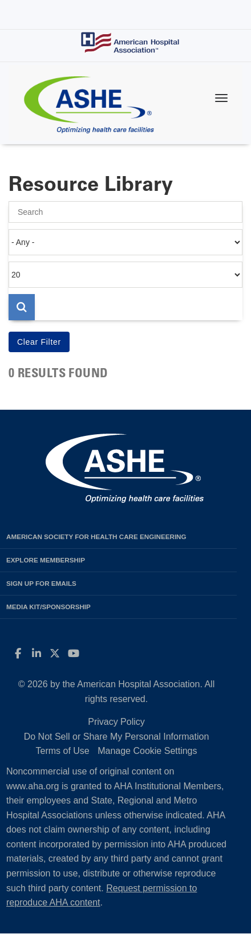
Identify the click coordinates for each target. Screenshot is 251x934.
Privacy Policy (116, 722)
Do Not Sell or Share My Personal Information (116, 736)
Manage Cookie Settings (147, 751)
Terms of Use (62, 751)
